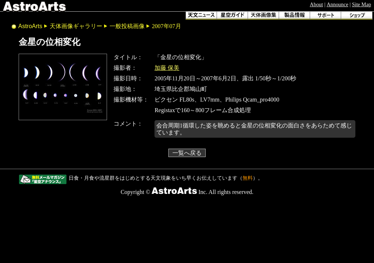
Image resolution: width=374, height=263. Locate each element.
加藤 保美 (166, 68)
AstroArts (30, 26)
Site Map (361, 4)
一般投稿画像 (127, 26)
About (316, 4)
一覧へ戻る (187, 153)
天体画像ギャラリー (76, 26)
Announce (337, 4)
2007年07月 (166, 26)
